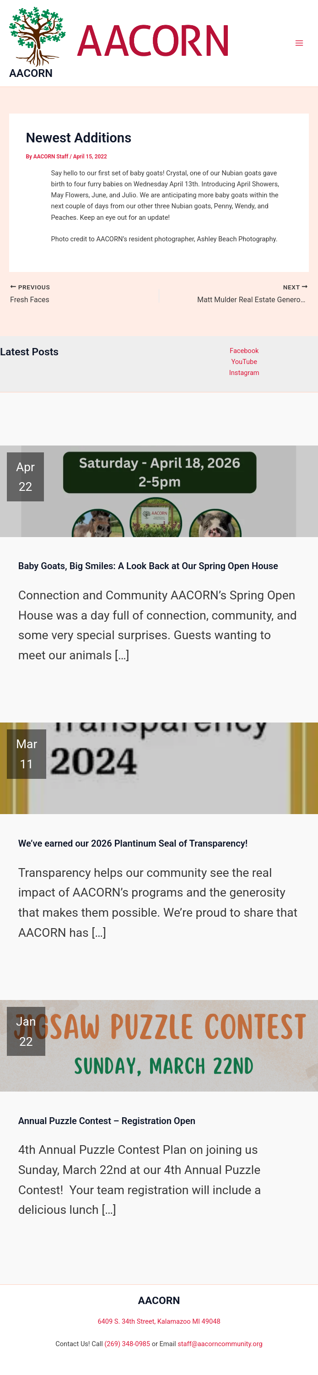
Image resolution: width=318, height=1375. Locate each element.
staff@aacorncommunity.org (220, 1344)
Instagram (244, 373)
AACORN (31, 73)
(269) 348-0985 (127, 1344)
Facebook (244, 351)
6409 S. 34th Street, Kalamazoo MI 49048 (158, 1321)
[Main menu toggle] (299, 43)
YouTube (244, 362)
